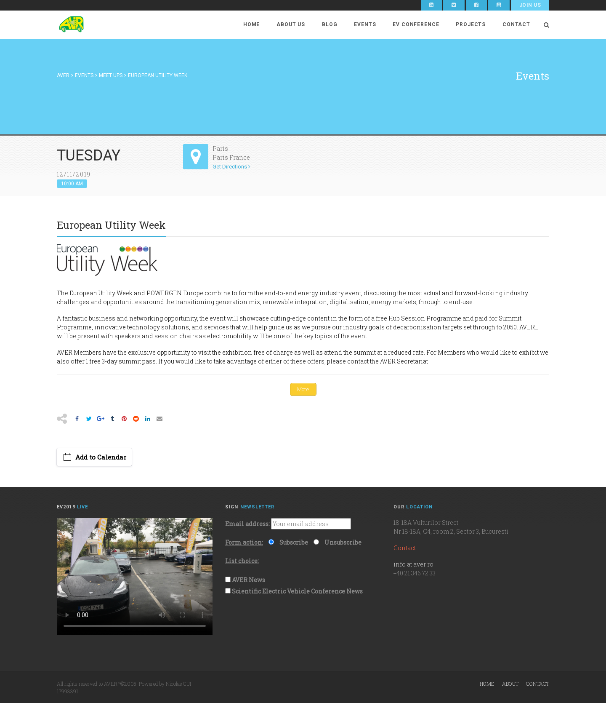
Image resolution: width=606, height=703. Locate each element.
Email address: (247, 524)
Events (365, 24)
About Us (290, 24)
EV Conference (416, 24)
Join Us (530, 5)
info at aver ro (413, 564)
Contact (516, 24)
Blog (329, 24)
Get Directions (231, 166)
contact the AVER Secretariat (387, 361)
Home (251, 24)
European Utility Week (101, 293)
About (510, 683)
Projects (471, 24)
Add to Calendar (100, 456)
